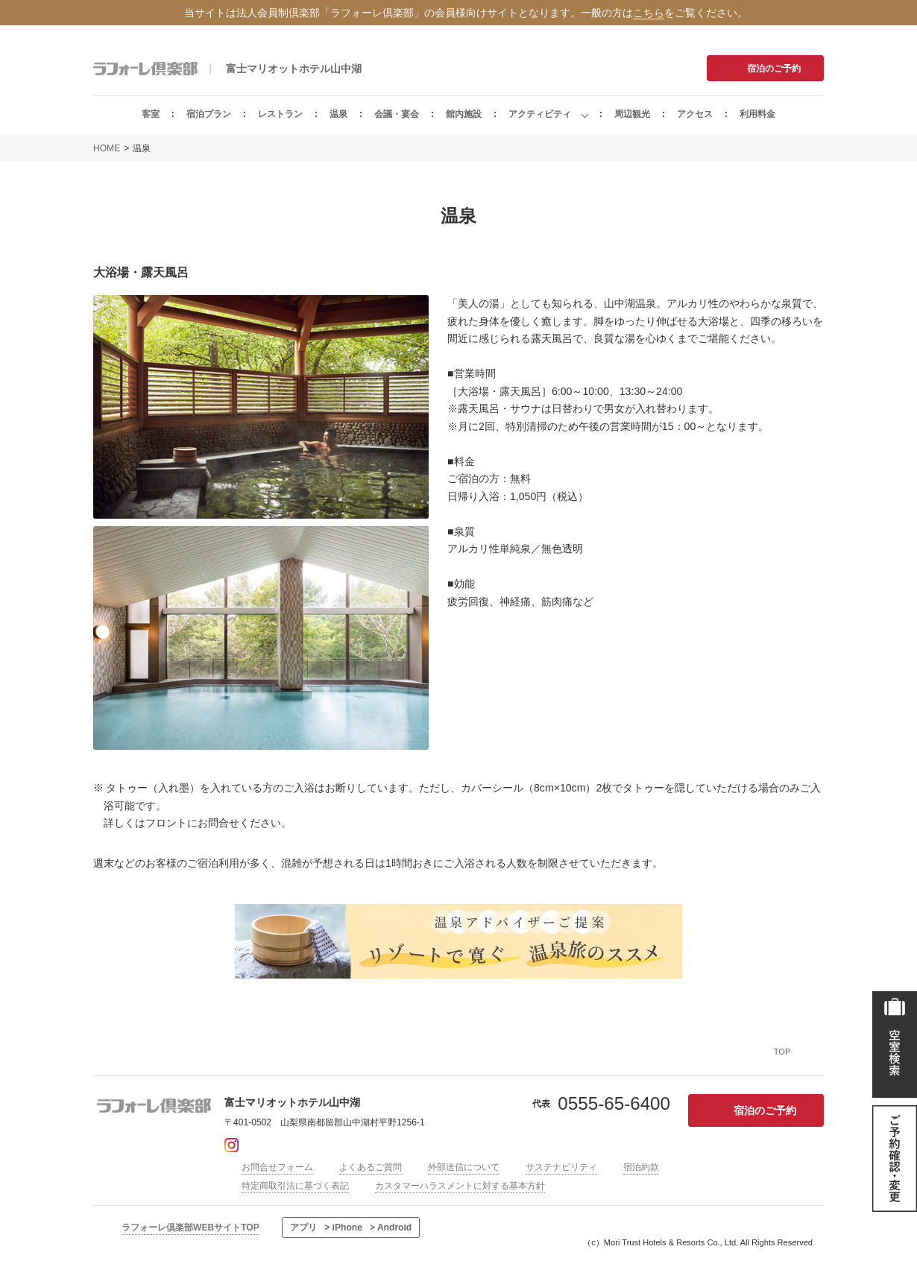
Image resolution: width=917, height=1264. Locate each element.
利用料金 (757, 114)
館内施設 (464, 114)
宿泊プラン (208, 114)
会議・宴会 (396, 114)
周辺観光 (632, 114)
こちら (648, 13)
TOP (782, 1051)
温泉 (338, 114)
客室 (151, 114)
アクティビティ (539, 114)
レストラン (280, 114)
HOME (106, 148)
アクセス (695, 114)
